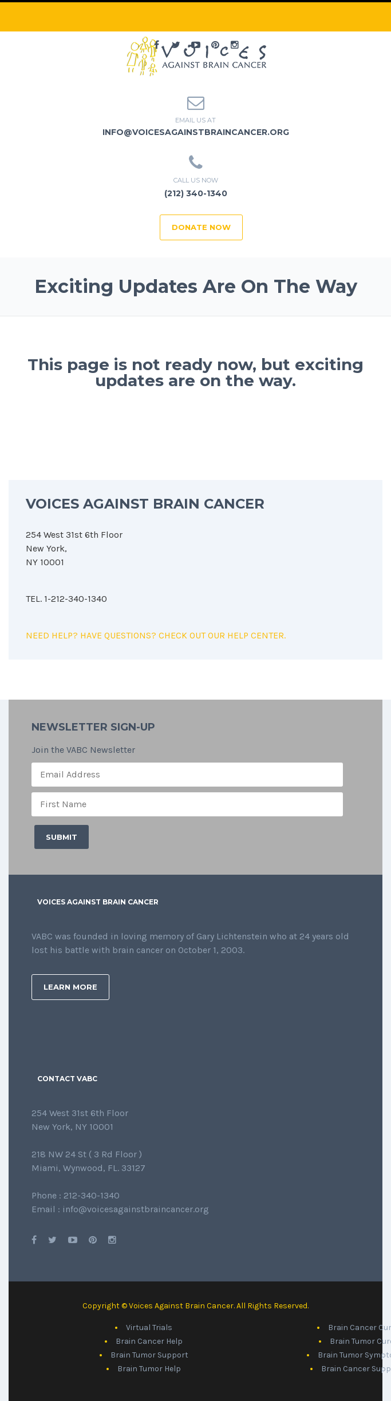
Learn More (70, 986)
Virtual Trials (149, 1327)
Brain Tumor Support (149, 1355)
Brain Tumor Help (149, 1369)
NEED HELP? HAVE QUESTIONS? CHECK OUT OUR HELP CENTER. (156, 635)
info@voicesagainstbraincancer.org (195, 132)
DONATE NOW (201, 227)
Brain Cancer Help (149, 1341)
